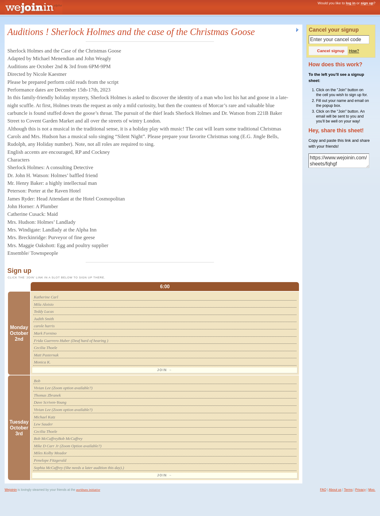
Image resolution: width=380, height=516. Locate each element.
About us (335, 489)
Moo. (371, 489)
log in (350, 3)
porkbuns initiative (88, 489)
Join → (165, 370)
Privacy (360, 489)
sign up (367, 3)
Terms (348, 489)
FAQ (323, 489)
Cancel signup (327, 50)
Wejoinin (11, 489)
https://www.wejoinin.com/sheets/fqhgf (338, 160)
